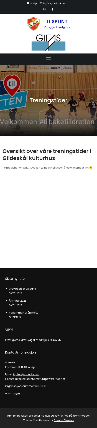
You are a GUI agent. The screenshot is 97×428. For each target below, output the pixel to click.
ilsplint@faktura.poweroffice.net (45, 379)
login (17, 393)
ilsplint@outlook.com (53, 3)
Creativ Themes (64, 420)
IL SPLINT (57, 21)
